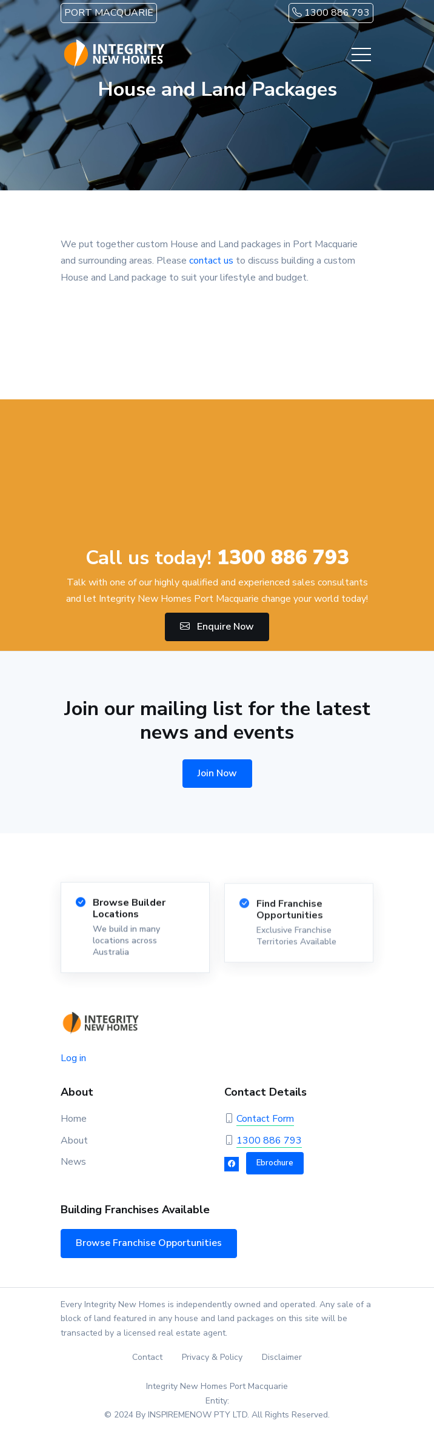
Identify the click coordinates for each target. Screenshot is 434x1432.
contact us (211, 260)
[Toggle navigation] (361, 54)
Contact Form (265, 1118)
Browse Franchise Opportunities (149, 1243)
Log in (73, 1058)
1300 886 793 (331, 12)
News (73, 1161)
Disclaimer (282, 1357)
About (74, 1140)
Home (74, 1118)
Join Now (217, 773)
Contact (147, 1357)
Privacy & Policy (212, 1357)
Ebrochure (274, 1162)
